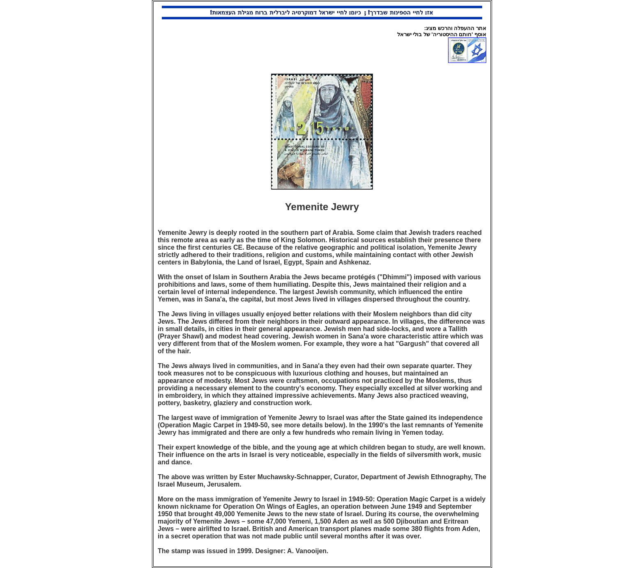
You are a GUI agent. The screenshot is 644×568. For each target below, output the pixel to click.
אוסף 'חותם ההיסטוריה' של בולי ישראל (441, 34)
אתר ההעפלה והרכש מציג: (455, 28)
